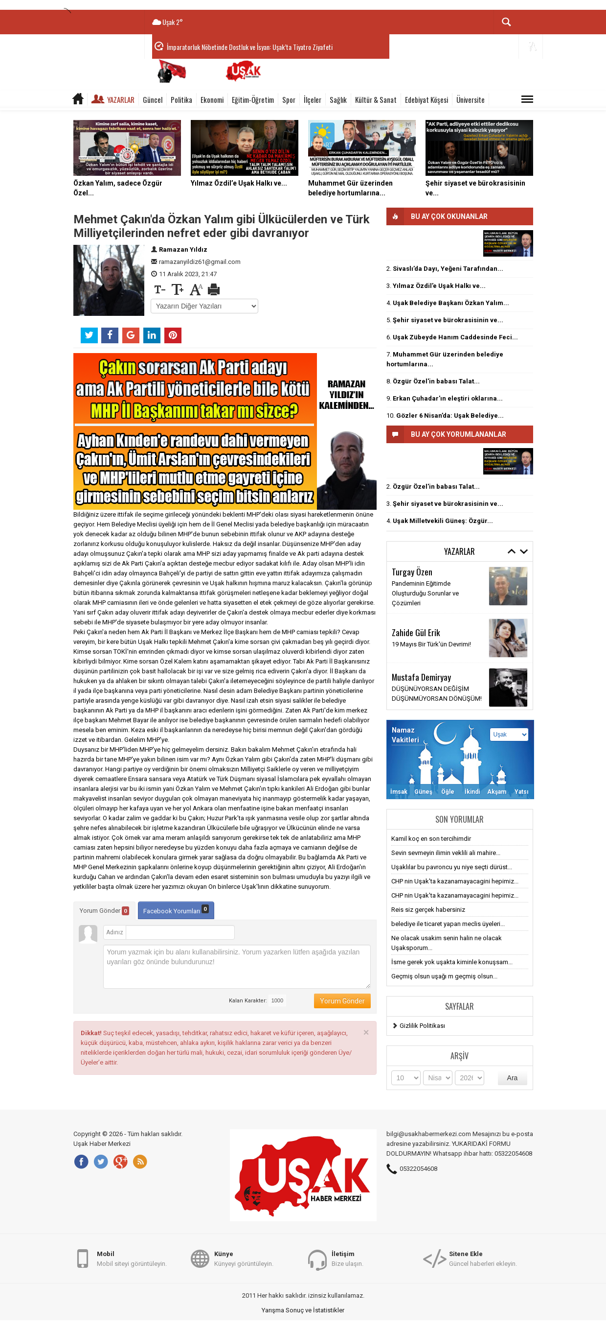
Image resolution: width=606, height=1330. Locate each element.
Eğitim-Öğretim (253, 99)
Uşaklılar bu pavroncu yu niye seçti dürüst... (451, 867)
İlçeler (312, 99)
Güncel (152, 99)
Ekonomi (212, 99)
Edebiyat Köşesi (426, 99)
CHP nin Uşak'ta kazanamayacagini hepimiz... (454, 881)
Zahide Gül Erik (416, 632)
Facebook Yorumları (176, 909)
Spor (288, 99)
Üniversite (470, 99)
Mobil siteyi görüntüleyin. (132, 1258)
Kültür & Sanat (376, 99)
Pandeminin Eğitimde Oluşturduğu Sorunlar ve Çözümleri (425, 593)
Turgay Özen (412, 571)
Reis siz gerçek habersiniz (428, 909)
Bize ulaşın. (347, 1258)
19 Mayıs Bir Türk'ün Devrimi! (431, 644)
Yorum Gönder (104, 910)
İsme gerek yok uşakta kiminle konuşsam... (452, 962)
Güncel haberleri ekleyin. (483, 1258)
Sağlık (338, 99)
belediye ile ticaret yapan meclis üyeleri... (448, 923)
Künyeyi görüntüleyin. (243, 1258)
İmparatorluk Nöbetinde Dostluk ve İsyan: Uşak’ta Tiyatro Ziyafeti (250, 47)
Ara (512, 1078)
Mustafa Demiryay (421, 676)
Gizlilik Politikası (422, 1025)
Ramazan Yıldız (183, 249)
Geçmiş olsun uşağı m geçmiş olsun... (444, 976)
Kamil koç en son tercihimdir (431, 838)
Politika (181, 99)
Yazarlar (121, 99)
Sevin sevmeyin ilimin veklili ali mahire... (445, 852)
